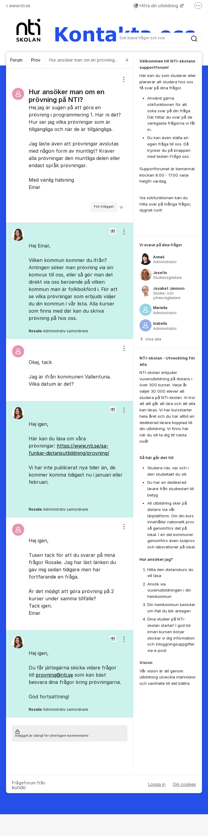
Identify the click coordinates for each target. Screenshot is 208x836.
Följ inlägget (104, 207)
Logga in (156, 784)
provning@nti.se (54, 675)
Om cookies (184, 784)
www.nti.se (18, 5)
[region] (69, 145)
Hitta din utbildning (156, 5)
